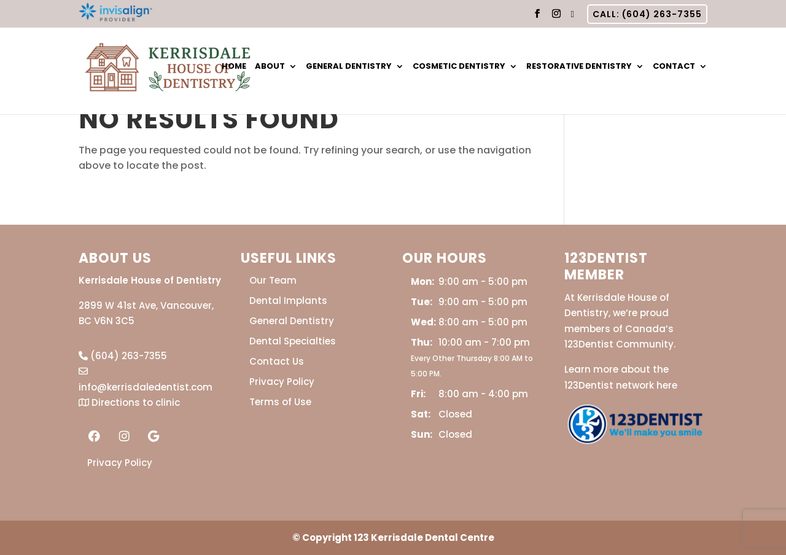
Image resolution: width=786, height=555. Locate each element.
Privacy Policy (119, 462)
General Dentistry (349, 67)
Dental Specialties (292, 341)
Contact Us (276, 361)
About (270, 67)
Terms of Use (280, 401)
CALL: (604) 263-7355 (647, 14)
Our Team (273, 280)
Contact (674, 67)
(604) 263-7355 (123, 355)
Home (234, 67)
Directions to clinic (129, 402)
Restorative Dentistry (579, 67)
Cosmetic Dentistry (459, 67)
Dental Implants (288, 300)
